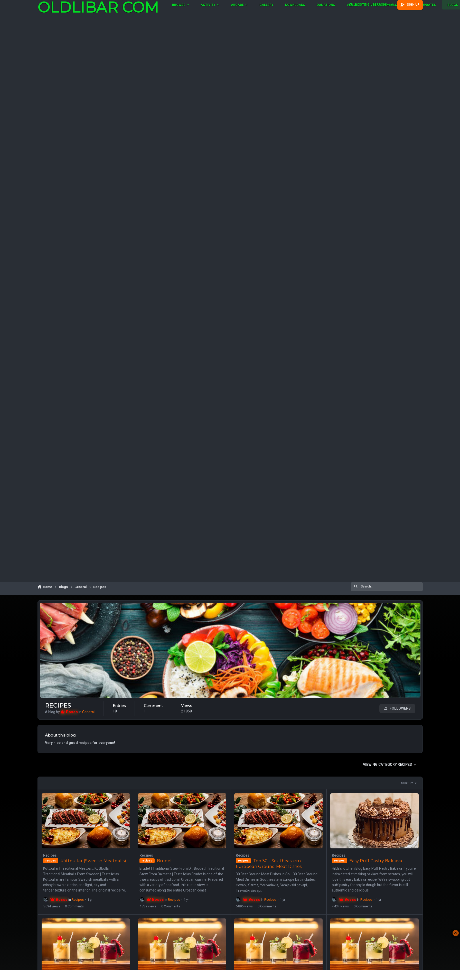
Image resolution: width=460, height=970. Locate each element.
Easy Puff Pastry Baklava (375, 860)
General (88, 711)
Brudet (164, 860)
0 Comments (74, 906)
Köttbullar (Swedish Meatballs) (93, 860)
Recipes (58, 705)
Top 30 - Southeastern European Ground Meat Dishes (268, 863)
